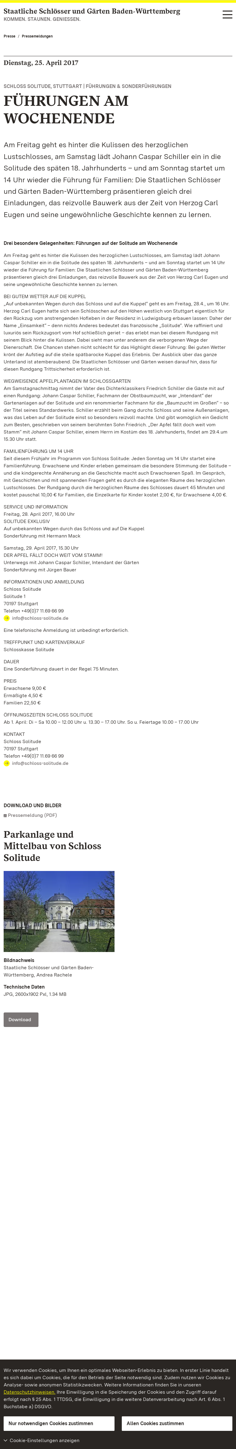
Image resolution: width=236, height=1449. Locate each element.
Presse (9, 36)
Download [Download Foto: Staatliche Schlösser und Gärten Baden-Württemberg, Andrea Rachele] (19, 1019)
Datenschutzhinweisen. (29, 1392)
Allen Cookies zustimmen (155, 1423)
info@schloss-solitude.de (40, 618)
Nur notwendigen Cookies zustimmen (50, 1423)
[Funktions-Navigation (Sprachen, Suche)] (227, 15)
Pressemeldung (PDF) (32, 815)
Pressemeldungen (37, 36)
